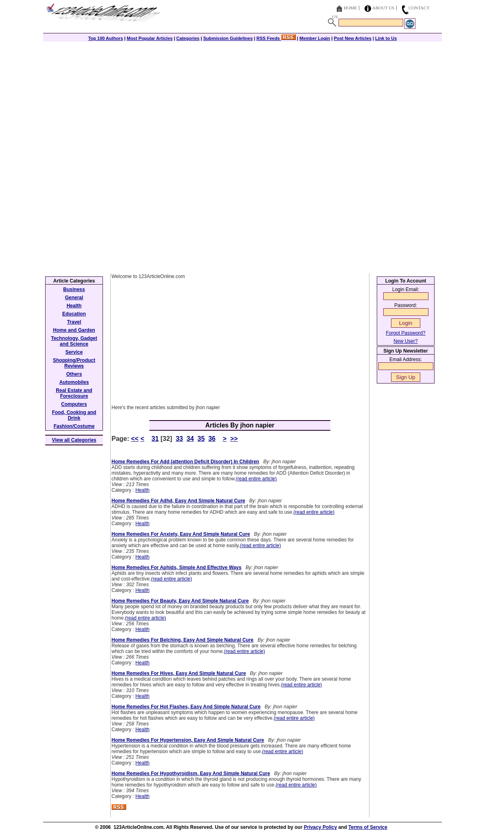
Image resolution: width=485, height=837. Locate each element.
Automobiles (74, 382)
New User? (405, 341)
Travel (74, 322)
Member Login (314, 38)
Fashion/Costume (74, 426)
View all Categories (74, 440)
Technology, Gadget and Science (74, 341)
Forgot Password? (405, 333)
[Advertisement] (242, 99)
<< (135, 438)
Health (142, 490)
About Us (383, 7)
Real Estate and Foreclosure (74, 393)
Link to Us (386, 38)
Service (74, 352)
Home (350, 7)
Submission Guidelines (228, 38)
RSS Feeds (276, 38)
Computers (74, 404)
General (74, 297)
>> (234, 438)
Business (74, 289)
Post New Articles (352, 38)
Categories (187, 38)
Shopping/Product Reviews (74, 363)
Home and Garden (74, 330)
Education (74, 314)
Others (74, 374)
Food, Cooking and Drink (74, 415)
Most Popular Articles (150, 38)
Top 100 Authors (105, 38)
